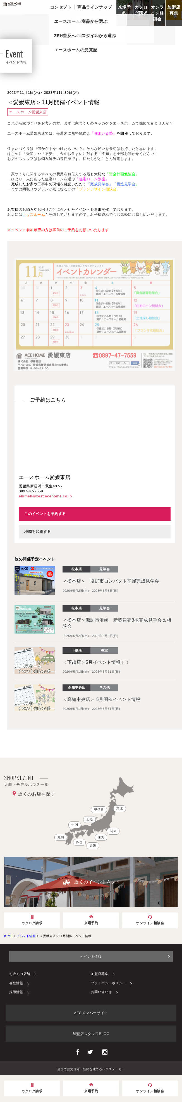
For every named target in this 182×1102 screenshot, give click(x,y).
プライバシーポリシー (108, 983)
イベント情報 (90, 957)
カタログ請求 (141, 10)
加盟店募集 (173, 10)
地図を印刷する (37, 532)
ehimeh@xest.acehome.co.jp (45, 496)
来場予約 (124, 10)
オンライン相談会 (157, 13)
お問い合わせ (101, 992)
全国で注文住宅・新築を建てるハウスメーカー (91, 1069)
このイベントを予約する (45, 514)
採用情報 (16, 992)
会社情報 (16, 983)
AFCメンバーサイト (91, 1013)
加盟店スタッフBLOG (91, 1034)
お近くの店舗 (19, 974)
